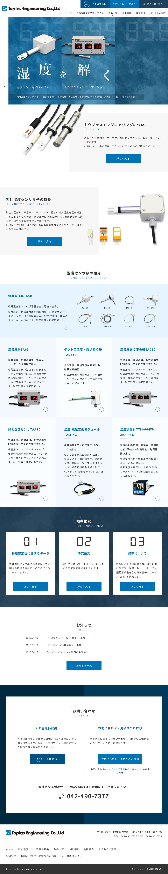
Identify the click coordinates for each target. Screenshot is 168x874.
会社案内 (140, 12)
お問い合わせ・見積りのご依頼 (39, 856)
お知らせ (11, 856)
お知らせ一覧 (84, 665)
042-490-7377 (88, 796)
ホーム (68, 12)
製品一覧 (113, 12)
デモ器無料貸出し (71, 856)
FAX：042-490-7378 (150, 836)
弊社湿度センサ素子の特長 (90, 12)
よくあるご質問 (158, 12)
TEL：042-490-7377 (125, 836)
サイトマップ (137, 869)
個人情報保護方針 (154, 869)
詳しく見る (123, 158)
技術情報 (126, 12)
